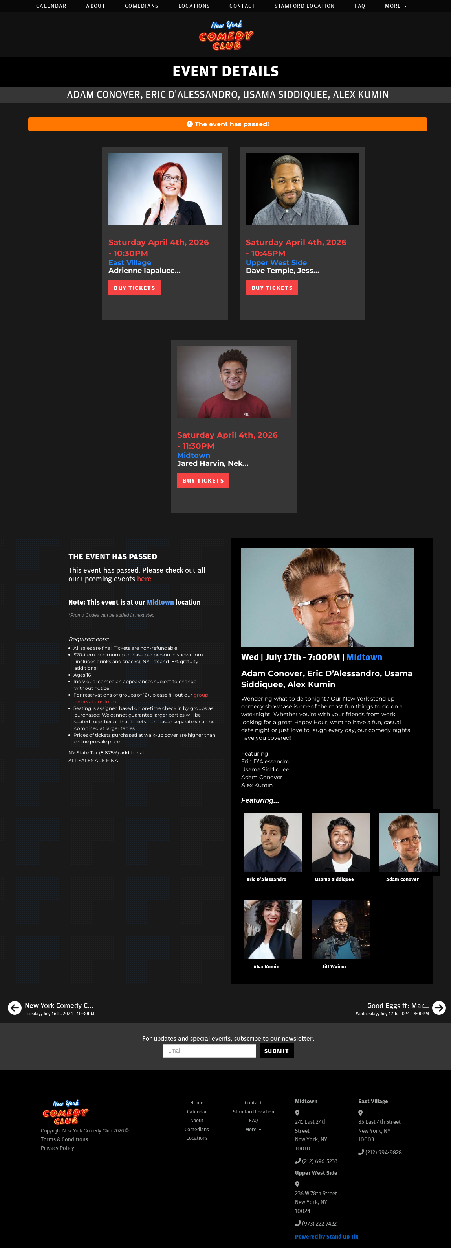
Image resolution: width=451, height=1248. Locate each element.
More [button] (396, 6)
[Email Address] (209, 1051)
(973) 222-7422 (319, 1223)
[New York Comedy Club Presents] (51, 1009)
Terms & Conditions (64, 1139)
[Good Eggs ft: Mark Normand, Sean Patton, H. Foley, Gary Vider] (401, 1009)
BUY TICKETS (134, 287)
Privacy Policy (57, 1148)
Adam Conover (402, 880)
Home (197, 1103)
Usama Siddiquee (334, 880)
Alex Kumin (266, 967)
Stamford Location (305, 6)
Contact (242, 6)
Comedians (142, 6)
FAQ (360, 6)
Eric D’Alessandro (266, 880)
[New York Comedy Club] (225, 34)
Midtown (160, 602)
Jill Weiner (334, 967)
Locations (194, 6)
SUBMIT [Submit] (276, 1050)
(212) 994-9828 (383, 1152)
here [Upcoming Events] (144, 579)
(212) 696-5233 (319, 1161)
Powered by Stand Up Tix (327, 1236)
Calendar (51, 6)
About (95, 6)
